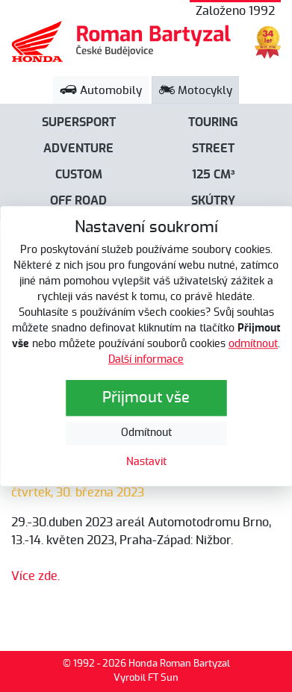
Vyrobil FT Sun (146, 678)
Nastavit (146, 462)
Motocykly (195, 90)
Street (213, 149)
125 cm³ (213, 175)
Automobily (101, 90)
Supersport (79, 122)
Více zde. (35, 576)
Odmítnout (146, 433)
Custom (78, 175)
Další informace (146, 360)
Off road (78, 201)
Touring (213, 122)
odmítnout (253, 344)
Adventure (78, 149)
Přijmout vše (146, 397)
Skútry (213, 201)
